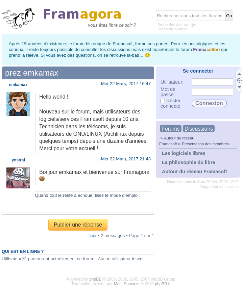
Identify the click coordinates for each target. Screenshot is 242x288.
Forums (171, 129)
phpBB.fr (163, 284)
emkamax (18, 84)
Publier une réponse (78, 225)
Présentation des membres (205, 143)
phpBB (95, 279)
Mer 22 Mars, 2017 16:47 (126, 83)
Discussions (199, 129)
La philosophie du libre (188, 162)
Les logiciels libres (183, 153)
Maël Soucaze (127, 284)
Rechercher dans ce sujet (177, 25)
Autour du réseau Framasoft (194, 171)
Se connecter (198, 71)
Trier (92, 235)
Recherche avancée (173, 29)
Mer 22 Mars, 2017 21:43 (126, 158)
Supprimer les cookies (219, 187)
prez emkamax (31, 72)
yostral (18, 160)
